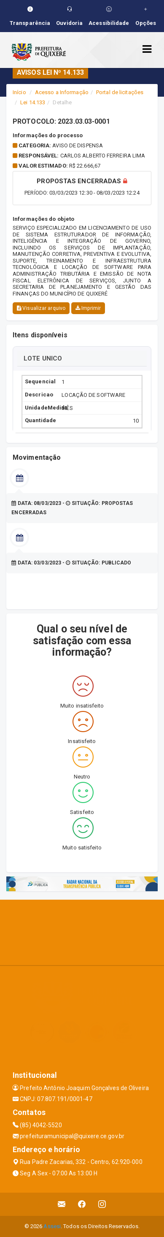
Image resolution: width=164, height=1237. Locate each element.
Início (19, 92)
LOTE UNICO (43, 358)
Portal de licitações (119, 92)
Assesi (52, 1226)
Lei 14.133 (32, 102)
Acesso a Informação (62, 92)
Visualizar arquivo (41, 308)
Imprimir (88, 308)
